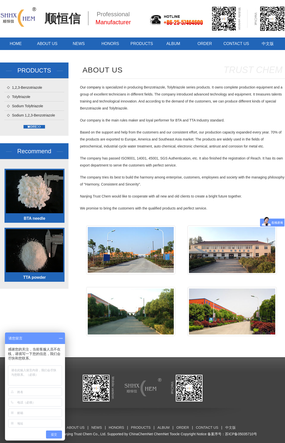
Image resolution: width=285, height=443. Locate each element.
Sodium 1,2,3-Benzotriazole (33, 115)
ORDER (205, 44)
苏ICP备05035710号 (241, 434)
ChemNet (161, 434)
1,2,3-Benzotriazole (27, 88)
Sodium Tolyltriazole (27, 106)
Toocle (175, 434)
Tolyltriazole (21, 97)
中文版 (268, 44)
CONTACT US (236, 44)
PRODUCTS (141, 44)
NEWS (79, 44)
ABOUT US (47, 44)
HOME (16, 44)
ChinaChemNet (141, 434)
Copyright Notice (194, 434)
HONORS (110, 44)
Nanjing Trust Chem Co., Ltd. (83, 434)
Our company (90, 87)
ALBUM (173, 44)
